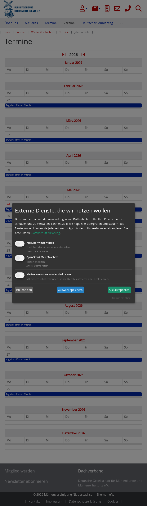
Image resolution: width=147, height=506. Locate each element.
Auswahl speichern (70, 290)
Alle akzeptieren (119, 290)
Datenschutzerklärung (45, 233)
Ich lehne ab (24, 290)
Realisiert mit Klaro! (121, 297)
